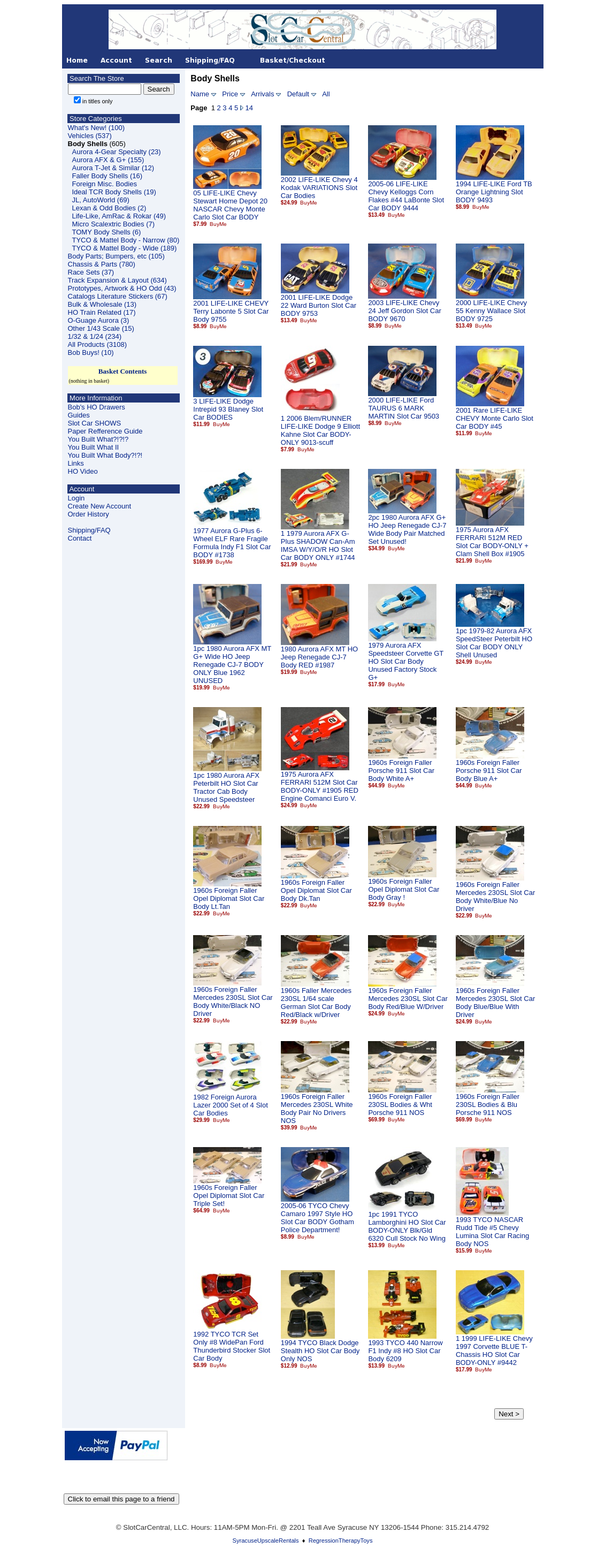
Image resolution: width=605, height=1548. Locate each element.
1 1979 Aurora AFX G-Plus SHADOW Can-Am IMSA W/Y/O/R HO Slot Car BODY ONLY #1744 (318, 545)
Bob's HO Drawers (96, 407)
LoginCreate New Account (100, 502)
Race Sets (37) (91, 272)
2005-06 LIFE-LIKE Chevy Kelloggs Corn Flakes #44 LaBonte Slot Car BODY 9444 (406, 196)
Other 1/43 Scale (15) (101, 328)
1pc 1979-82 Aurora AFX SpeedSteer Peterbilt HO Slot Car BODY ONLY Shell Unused (494, 643)
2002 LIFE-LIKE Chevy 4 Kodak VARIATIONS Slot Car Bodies (319, 188)
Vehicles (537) (90, 136)
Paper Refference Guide (105, 431)
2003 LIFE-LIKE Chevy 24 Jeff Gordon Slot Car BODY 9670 (404, 311)
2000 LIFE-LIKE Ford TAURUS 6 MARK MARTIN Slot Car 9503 (403, 408)
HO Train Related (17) (102, 312)
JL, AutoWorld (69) (100, 200)
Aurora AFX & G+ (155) (108, 160)
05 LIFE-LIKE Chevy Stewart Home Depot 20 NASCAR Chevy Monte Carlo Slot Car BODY (230, 205)
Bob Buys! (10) (91, 352)
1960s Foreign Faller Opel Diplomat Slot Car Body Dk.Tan (316, 890)
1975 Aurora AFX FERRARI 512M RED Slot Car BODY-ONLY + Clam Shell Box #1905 (492, 542)
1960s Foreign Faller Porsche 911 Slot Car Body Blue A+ (489, 770)
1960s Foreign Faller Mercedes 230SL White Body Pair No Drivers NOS (317, 1108)
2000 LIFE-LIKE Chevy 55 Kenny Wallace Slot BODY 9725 (491, 311)
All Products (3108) (97, 344)
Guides (79, 415)
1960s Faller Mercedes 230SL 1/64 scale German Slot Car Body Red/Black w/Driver (316, 1003)
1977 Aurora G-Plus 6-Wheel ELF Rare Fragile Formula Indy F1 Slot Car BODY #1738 (232, 543)
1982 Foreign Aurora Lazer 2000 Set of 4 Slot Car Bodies (230, 1105)
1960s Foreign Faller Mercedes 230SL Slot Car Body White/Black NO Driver (232, 1001)
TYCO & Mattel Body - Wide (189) (124, 248)
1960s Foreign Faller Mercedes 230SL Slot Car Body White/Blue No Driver (495, 897)
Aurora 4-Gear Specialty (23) (116, 152)
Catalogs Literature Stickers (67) (117, 296)
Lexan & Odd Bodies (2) (109, 208)
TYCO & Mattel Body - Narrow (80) (126, 240)
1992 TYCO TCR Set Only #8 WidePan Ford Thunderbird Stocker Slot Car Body (231, 1346)
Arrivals (262, 94)
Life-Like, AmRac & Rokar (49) (119, 216)
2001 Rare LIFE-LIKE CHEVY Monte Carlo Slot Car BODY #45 (494, 418)
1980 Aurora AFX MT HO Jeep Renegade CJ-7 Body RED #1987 (319, 657)
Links (76, 463)
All (326, 94)
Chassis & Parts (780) (101, 264)
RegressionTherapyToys (341, 1540)
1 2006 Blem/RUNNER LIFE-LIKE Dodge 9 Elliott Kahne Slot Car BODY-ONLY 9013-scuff (320, 430)
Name (199, 94)
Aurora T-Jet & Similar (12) (113, 168)
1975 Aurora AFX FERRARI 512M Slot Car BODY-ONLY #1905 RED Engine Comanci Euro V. (319, 786)
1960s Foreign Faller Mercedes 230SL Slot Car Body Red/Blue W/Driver (407, 999)
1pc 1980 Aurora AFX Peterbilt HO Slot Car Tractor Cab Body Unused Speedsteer (226, 787)
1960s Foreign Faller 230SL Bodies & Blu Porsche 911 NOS (487, 1104)
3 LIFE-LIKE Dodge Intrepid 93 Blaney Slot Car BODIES (228, 409)
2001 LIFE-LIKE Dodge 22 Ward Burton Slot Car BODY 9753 (318, 305)
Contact (80, 538)
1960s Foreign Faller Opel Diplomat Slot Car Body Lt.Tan (228, 898)
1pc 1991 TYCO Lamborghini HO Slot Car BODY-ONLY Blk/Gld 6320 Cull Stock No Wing (407, 1226)
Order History (88, 514)
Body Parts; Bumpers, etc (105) (116, 256)
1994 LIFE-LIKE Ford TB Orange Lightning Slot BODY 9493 (494, 192)
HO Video (83, 471)
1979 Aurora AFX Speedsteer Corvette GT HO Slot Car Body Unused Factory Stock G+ (405, 661)
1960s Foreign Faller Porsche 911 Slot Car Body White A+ (401, 770)
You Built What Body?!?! (105, 455)
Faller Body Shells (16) (107, 176)
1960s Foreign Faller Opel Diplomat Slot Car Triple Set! (228, 1195)
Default (298, 94)
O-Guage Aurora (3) (98, 320)
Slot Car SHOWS (94, 423)
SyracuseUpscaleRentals (266, 1540)
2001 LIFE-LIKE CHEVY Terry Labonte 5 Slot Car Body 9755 (231, 311)
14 (249, 108)
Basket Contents (122, 371)
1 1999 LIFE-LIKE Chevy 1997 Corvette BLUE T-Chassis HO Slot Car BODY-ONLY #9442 (494, 1350)
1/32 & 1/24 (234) (94, 336)
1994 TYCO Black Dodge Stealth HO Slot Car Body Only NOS (320, 1351)
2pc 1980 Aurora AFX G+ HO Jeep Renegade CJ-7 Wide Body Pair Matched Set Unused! (407, 529)
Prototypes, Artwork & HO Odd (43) (122, 288)
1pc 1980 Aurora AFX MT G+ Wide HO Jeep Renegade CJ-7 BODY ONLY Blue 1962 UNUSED (232, 664)
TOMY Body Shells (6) (106, 232)
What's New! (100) (96, 128)
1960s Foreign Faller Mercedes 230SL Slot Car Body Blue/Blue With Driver (495, 1003)
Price (230, 94)
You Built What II (93, 447)
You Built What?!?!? (98, 439)
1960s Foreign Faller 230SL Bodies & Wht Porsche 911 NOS (400, 1104)
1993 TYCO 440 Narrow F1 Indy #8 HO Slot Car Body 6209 (405, 1351)
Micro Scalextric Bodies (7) (113, 224)
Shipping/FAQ (89, 530)
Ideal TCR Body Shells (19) (114, 192)
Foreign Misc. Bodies (104, 184)
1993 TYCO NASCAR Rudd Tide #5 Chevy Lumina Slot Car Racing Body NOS (492, 1232)
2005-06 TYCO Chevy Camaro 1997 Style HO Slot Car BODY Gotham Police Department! (317, 1218)
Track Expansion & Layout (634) (117, 280)
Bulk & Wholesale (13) (102, 304)
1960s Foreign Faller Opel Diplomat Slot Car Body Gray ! (403, 889)
